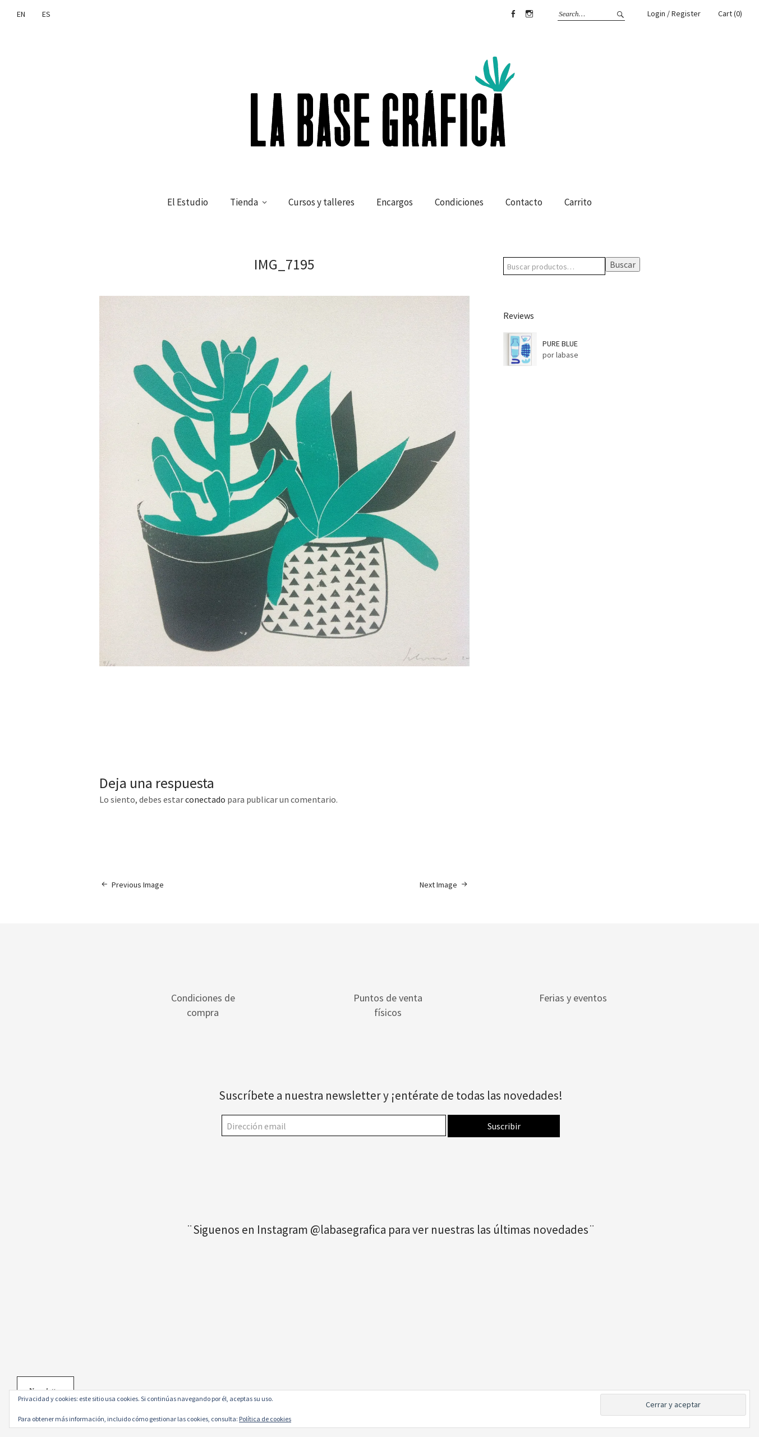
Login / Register (674, 13)
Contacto (523, 202)
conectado (205, 799)
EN (21, 14)
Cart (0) (730, 13)
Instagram (529, 14)
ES (46, 14)
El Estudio (187, 202)
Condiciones (459, 202)
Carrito (578, 202)
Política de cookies (265, 1419)
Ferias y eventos (573, 997)
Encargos (394, 202)
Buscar (623, 264)
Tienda (244, 202)
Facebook (512, 14)
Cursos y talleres (321, 202)
